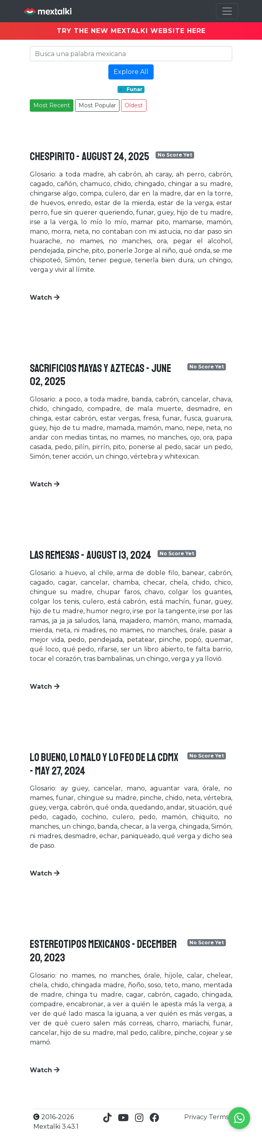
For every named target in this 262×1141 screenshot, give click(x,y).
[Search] (131, 53)
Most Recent (51, 105)
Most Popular (97, 105)
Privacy (196, 1117)
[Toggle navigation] (227, 11)
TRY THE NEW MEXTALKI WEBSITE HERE (131, 31)
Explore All (131, 72)
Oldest (134, 105)
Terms (219, 1117)
